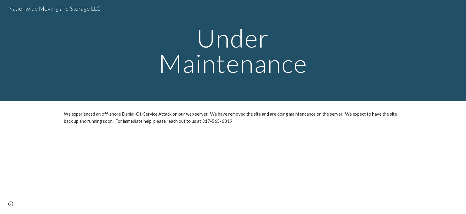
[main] (233, 50)
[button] (11, 204)
